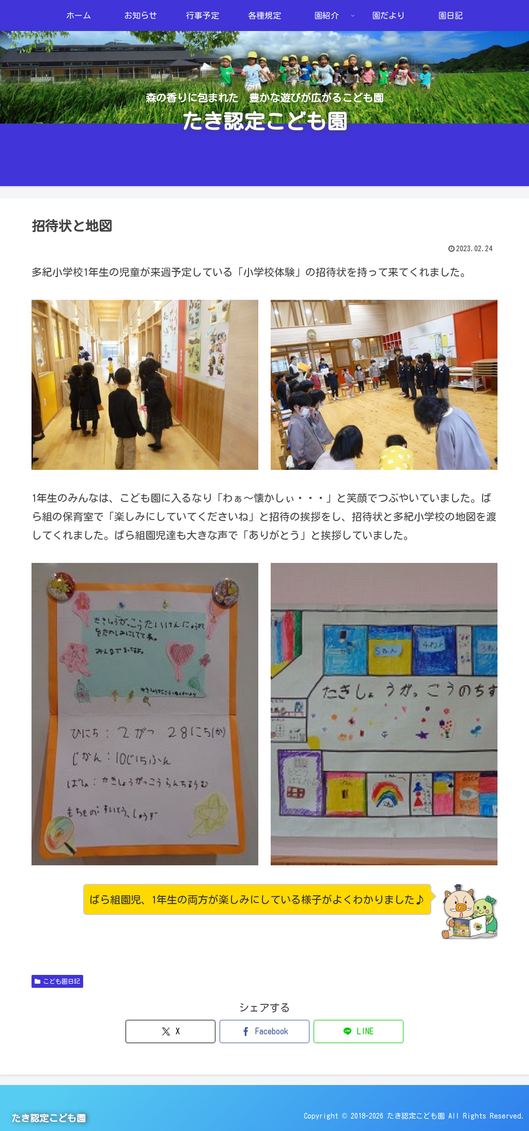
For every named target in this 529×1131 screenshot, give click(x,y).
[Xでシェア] (186, 1031)
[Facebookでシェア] (264, 1031)
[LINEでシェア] (342, 1031)
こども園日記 (57, 981)
